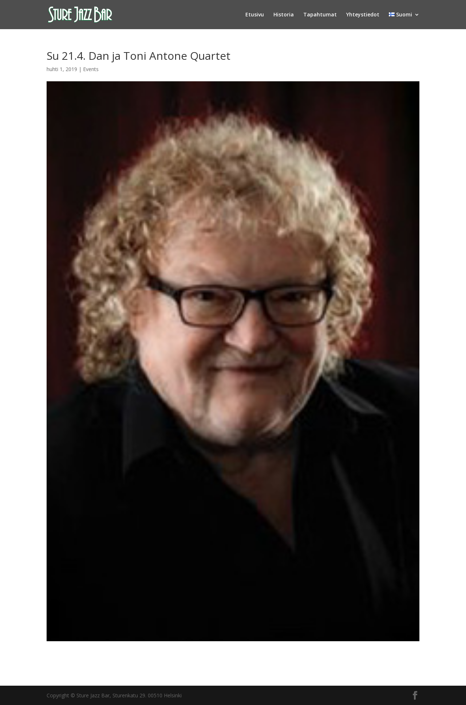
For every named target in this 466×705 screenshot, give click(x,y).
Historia (283, 15)
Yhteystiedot (362, 15)
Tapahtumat (320, 15)
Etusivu (254, 15)
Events (91, 69)
